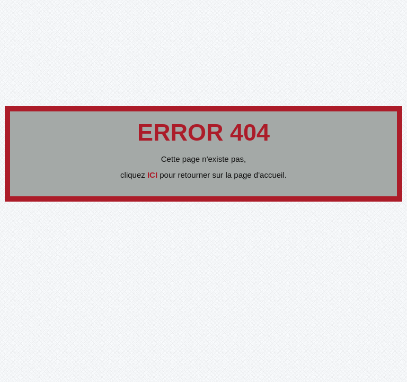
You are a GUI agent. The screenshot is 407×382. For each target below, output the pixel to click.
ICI (153, 174)
